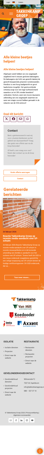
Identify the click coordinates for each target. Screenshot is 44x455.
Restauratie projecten (29, 355)
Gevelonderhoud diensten (11, 380)
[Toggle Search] (3, 13)
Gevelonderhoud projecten (11, 387)
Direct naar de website (10, 356)
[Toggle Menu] (10, 14)
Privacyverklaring (32, 413)
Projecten (8, 351)
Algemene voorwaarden (22, 415)
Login (8, 2)
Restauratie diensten (29, 348)
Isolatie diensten (11, 347)
